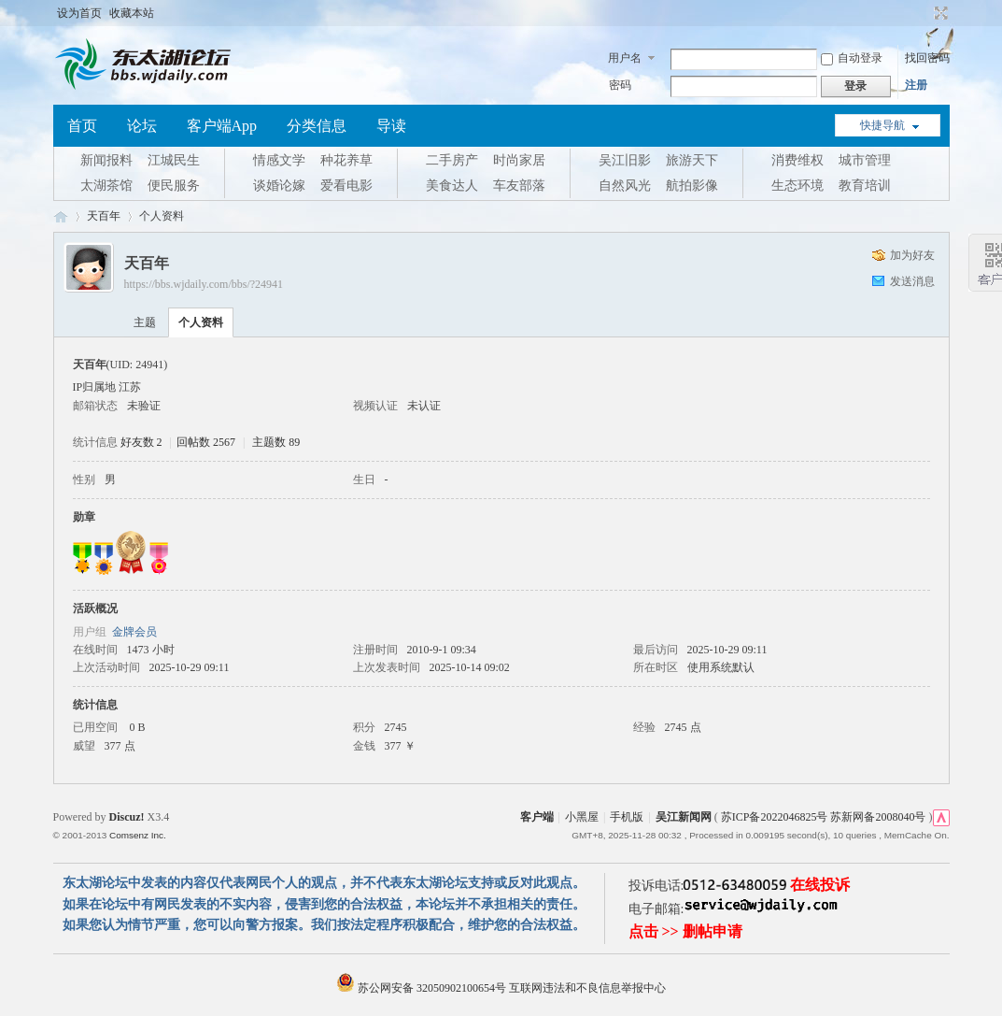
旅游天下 (692, 160)
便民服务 (174, 186)
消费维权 (797, 160)
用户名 (625, 57)
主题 (145, 322)
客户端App (222, 126)
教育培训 (865, 186)
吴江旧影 (625, 160)
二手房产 (452, 160)
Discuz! (127, 816)
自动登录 (851, 57)
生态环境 (797, 186)
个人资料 (200, 322)
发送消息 (912, 281)
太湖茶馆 (106, 186)
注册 (916, 85)
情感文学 (279, 160)
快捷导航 (882, 125)
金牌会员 (134, 631)
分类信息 (316, 126)
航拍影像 (692, 186)
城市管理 (865, 160)
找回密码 (927, 57)
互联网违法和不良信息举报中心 (587, 988)
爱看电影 (346, 186)
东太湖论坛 (60, 216)
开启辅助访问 (923, 13)
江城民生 (174, 160)
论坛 (142, 126)
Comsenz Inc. (137, 835)
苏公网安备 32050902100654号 (422, 988)
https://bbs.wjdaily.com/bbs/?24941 (204, 284)
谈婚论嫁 (279, 186)
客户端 (537, 816)
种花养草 (346, 160)
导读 (391, 126)
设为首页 (79, 13)
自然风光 (625, 186)
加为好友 (912, 255)
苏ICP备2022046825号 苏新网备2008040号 (823, 816)
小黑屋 (582, 816)
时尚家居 (519, 160)
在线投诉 (820, 885)
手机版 (626, 816)
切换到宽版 (939, 13)
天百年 (103, 215)
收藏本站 (131, 13)
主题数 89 (276, 442)
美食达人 (452, 186)
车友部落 (519, 186)
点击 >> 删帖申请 (685, 931)
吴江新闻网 (684, 816)
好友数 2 (141, 442)
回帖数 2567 (205, 442)
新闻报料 (106, 160)
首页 (82, 126)
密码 (620, 85)
